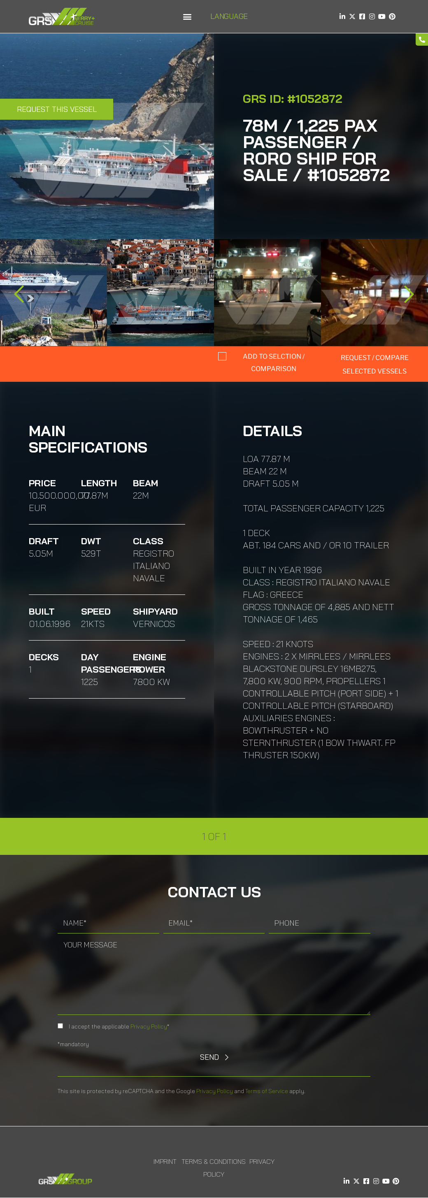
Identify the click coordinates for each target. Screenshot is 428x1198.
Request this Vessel (57, 109)
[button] (187, 16)
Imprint (165, 1161)
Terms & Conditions (213, 1161)
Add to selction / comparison (274, 363)
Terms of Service (266, 1091)
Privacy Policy (148, 1026)
